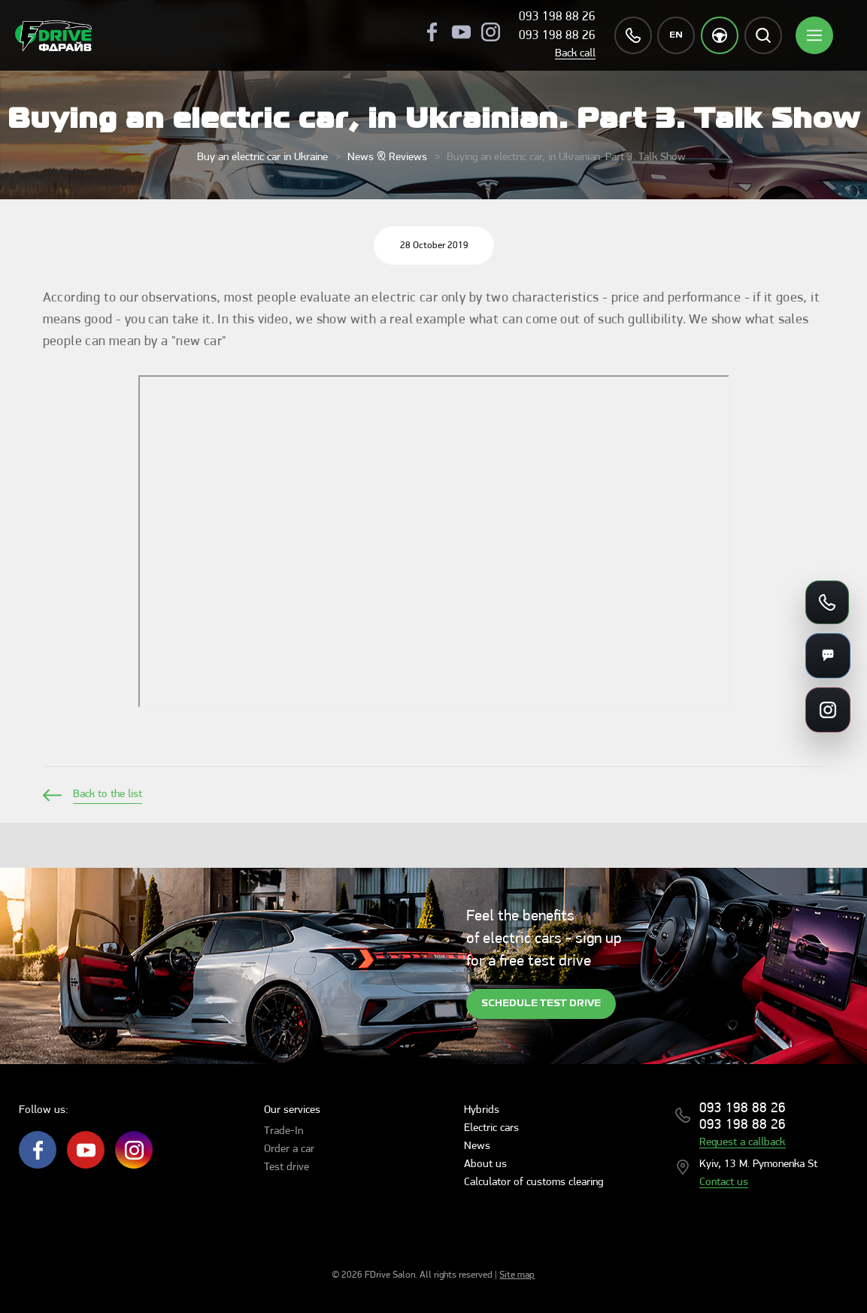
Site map (517, 1275)
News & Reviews (387, 157)
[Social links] (827, 709)
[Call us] (827, 602)
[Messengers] (827, 655)
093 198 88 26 (557, 17)
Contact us (723, 1182)
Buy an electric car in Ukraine (262, 157)
